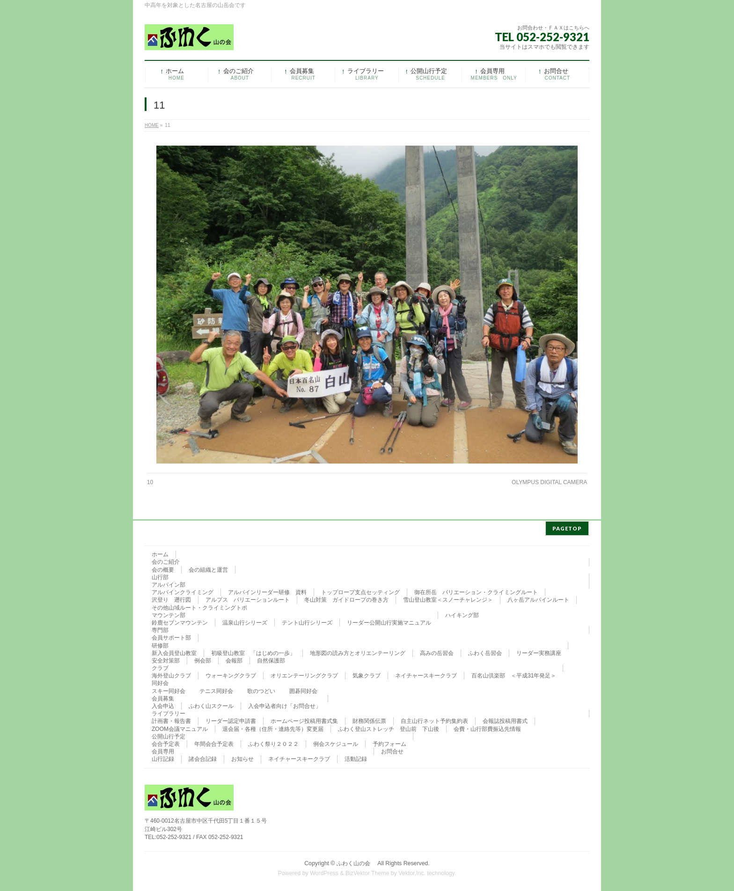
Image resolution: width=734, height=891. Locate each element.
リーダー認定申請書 (231, 719)
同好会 (160, 681)
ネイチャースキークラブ (426, 674)
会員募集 (163, 697)
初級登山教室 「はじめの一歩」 (253, 651)
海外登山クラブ (171, 674)
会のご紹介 (166, 560)
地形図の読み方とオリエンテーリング (357, 651)
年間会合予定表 (214, 742)
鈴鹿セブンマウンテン (180, 621)
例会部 (202, 659)
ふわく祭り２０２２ (273, 742)
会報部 (234, 659)
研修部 (160, 644)
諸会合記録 (203, 757)
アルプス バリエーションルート (248, 598)
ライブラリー (168, 712)
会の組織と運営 (208, 568)
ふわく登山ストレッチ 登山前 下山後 (388, 727)
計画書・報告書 (171, 719)
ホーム (160, 553)
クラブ (160, 666)
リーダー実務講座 (538, 651)
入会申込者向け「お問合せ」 (284, 704)
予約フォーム (389, 742)
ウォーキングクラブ (231, 674)
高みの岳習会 (437, 651)
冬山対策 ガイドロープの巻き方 (346, 598)
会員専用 (163, 750)
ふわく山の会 (356, 862)
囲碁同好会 (303, 689)
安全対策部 (166, 659)
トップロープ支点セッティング (360, 591)
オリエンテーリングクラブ (304, 674)
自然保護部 (271, 659)
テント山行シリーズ (307, 621)
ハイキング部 (462, 614)
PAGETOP (567, 527)
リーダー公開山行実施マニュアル (389, 621)
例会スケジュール (335, 742)
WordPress (324, 872)
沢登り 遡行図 (171, 598)
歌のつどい (261, 689)
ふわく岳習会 (485, 651)
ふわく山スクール (211, 704)
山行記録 (163, 757)
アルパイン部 (168, 583)
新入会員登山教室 (174, 651)
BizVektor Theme (367, 872)
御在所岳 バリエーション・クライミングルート (476, 591)
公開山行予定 (168, 735)
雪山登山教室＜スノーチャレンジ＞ (448, 598)
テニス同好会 (216, 689)
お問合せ (392, 750)
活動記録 (356, 757)
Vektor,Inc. (412, 872)
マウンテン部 (168, 614)
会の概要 (163, 568)
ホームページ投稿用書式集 (304, 719)
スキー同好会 (168, 689)
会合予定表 (166, 742)
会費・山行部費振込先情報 (487, 727)
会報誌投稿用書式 (505, 719)
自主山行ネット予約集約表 (434, 719)
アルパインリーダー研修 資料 (267, 591)
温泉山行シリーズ (244, 621)
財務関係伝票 (369, 719)
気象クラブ (366, 674)
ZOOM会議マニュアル (180, 727)
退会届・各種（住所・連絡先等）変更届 (272, 727)
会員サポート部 (171, 636)
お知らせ (242, 757)
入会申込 (163, 704)
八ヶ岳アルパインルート (538, 598)
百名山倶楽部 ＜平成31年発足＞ (513, 674)
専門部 (160, 629)
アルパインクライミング (182, 591)
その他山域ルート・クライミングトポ (199, 606)
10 (150, 482)
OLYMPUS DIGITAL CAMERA (549, 482)
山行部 (160, 576)
